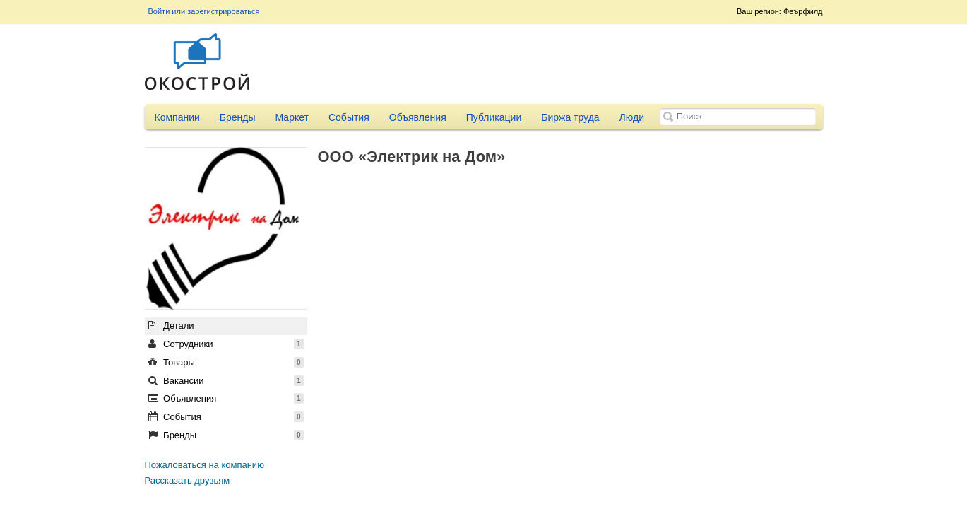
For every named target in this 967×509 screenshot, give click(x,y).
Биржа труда (570, 117)
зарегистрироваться (223, 11)
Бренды (238, 117)
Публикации (493, 117)
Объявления (417, 117)
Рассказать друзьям (187, 480)
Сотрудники (226, 344)
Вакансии (226, 380)
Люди (631, 117)
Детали (171, 325)
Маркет (292, 117)
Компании (177, 117)
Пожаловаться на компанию (204, 465)
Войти (159, 11)
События (348, 117)
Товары (226, 362)
